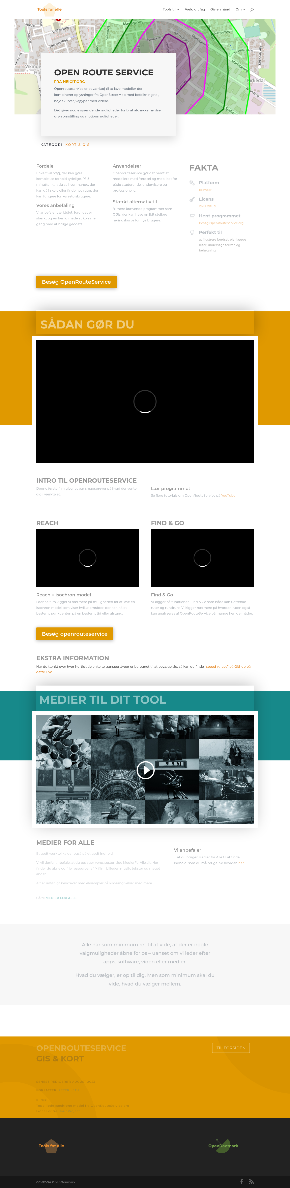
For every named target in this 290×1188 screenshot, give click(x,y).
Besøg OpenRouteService (76, 282)
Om (239, 9)
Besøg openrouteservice (75, 634)
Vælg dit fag (195, 9)
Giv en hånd (220, 9)
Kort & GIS (77, 146)
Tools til (169, 9)
